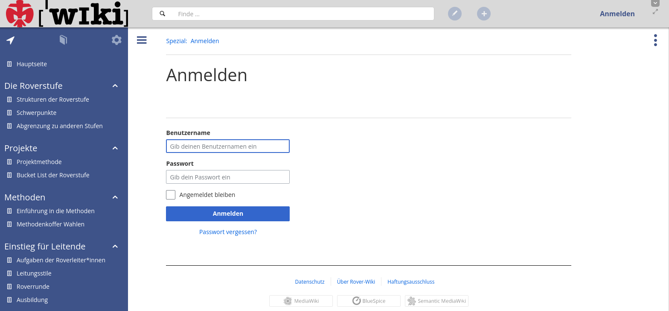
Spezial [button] (176, 41)
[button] (655, 3)
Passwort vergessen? (228, 232)
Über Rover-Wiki (356, 281)
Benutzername (188, 133)
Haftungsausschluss (410, 281)
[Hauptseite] (67, 13)
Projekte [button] (20, 148)
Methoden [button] (24, 197)
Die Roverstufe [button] (33, 85)
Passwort (179, 163)
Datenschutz (309, 281)
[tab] (10, 40)
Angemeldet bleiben (208, 195)
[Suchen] (162, 14)
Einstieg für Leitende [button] (45, 246)
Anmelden (228, 213)
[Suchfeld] (303, 14)
